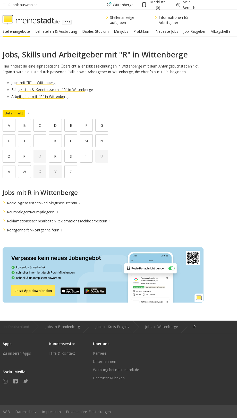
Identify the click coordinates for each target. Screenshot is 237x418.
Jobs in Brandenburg (63, 326)
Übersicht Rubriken (109, 377)
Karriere (99, 353)
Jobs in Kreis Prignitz (112, 326)
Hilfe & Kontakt (62, 353)
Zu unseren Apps (17, 353)
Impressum (51, 411)
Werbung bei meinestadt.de (116, 369)
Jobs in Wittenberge (161, 326)
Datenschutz (26, 411)
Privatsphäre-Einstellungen (88, 411)
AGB (6, 411)
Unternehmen (104, 361)
